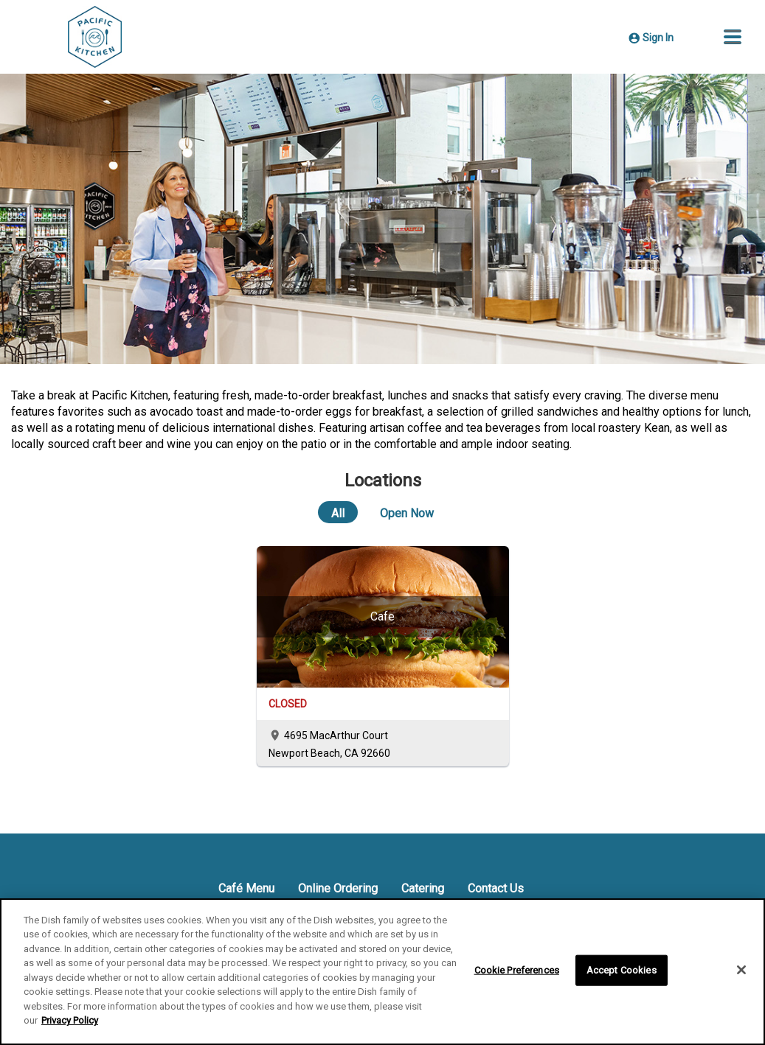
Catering (422, 888)
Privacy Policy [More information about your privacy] (69, 1020)
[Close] (741, 970)
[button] (732, 36)
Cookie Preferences (516, 970)
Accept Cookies (621, 970)
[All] (338, 512)
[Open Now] (407, 512)
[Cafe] (383, 617)
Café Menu (246, 888)
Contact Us (496, 888)
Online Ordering (338, 888)
